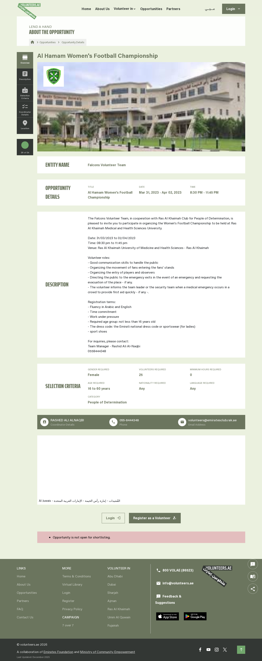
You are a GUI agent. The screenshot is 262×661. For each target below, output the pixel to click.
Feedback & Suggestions (168, 599)
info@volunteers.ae (175, 583)
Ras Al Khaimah (118, 609)
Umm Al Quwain (118, 617)
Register (68, 601)
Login (233, 9)
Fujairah (113, 625)
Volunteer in (123, 8)
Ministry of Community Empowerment (107, 652)
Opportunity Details (73, 42)
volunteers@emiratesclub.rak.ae (212, 420)
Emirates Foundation (58, 652)
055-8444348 (129, 420)
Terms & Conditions (76, 576)
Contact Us (25, 617)
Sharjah (112, 592)
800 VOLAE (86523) (174, 570)
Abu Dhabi (115, 576)
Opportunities (151, 9)
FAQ (20, 609)
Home (86, 9)
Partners (173, 9)
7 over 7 (68, 625)
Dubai (111, 584)
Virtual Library (72, 584)
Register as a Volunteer (154, 518)
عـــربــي (210, 8)
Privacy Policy (72, 609)
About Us (102, 9)
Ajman (111, 601)
